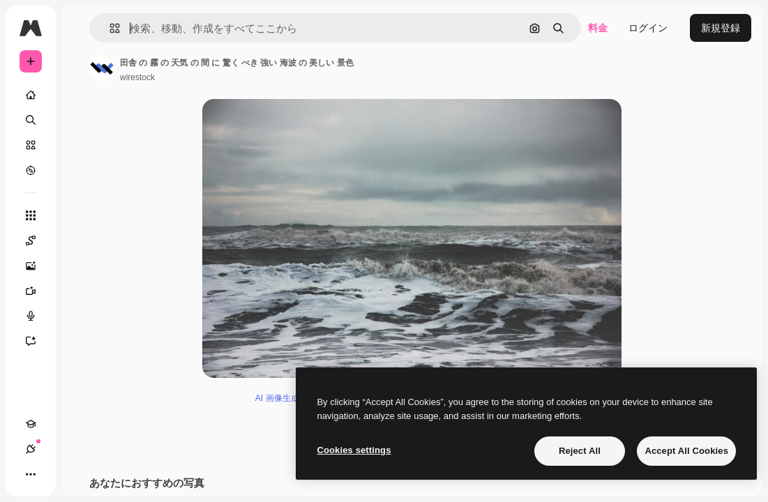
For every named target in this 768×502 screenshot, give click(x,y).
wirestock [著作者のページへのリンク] (137, 77)
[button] (109, 28)
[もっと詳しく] (31, 170)
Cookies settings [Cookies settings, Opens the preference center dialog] (354, 450)
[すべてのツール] (31, 215)
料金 (598, 27)
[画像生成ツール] (38, 265)
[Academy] (31, 424)
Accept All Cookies (686, 451)
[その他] (31, 474)
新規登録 (720, 27)
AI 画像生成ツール (289, 398)
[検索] (31, 120)
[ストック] (31, 145)
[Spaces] (38, 240)
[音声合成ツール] (38, 316)
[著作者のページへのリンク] (101, 68)
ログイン (648, 27)
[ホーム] (31, 95)
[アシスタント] (38, 341)
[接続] (31, 449)
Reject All (580, 451)
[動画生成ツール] (38, 291)
